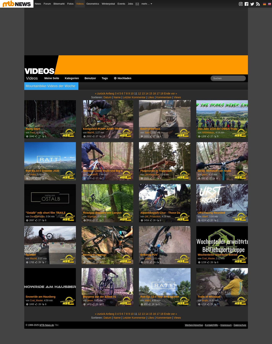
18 (161, 93)
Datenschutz (240, 325)
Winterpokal (108, 3)
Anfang (110, 93)
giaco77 (91, 258)
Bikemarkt (59, 3)
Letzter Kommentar (134, 97)
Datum (107, 97)
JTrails (148, 258)
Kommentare (163, 97)
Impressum (226, 325)
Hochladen (122, 78)
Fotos (70, 3)
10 (132, 93)
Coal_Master (208, 258)
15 (150, 93)
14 (147, 93)
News (38, 3)
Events (121, 3)
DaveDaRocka (37, 216)
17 (158, 93)
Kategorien (72, 78)
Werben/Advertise (194, 325)
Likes (151, 97)
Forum (47, 3)
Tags (105, 78)
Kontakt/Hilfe (211, 325)
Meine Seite (51, 78)
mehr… (146, 3)
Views (177, 97)
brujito (205, 300)
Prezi (32, 132)
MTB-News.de (47, 325)
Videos (80, 3)
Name (117, 97)
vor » (174, 93)
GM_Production (153, 216)
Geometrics (92, 3)
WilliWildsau (208, 132)
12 (139, 93)
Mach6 (90, 132)
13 (143, 93)
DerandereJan (152, 174)
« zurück (100, 93)
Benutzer (90, 78)
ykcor (204, 174)
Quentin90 (92, 174)
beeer (90, 300)
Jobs (130, 3)
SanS (147, 132)
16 (154, 93)
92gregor (91, 216)
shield (33, 174)
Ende (167, 93)
